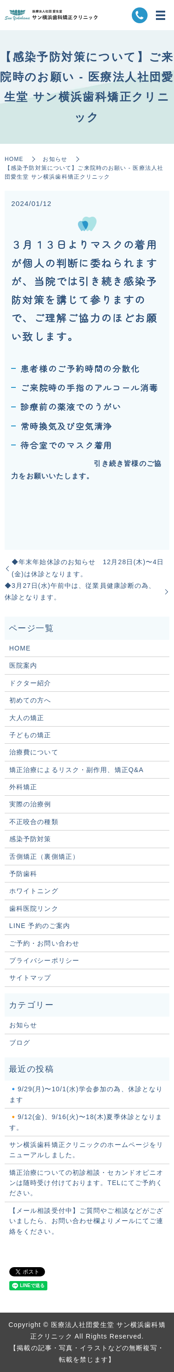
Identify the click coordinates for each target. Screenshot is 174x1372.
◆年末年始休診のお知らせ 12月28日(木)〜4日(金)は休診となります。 (88, 567)
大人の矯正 (27, 717)
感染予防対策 (30, 839)
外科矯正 (23, 787)
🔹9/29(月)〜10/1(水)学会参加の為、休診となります (86, 1094)
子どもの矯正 (30, 735)
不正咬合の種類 (33, 821)
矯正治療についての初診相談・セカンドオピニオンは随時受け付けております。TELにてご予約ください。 (86, 1183)
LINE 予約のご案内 (39, 925)
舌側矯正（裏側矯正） (44, 856)
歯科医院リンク (33, 908)
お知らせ (55, 159)
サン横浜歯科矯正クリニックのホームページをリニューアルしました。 (86, 1150)
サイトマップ (30, 977)
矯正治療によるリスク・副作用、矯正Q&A (76, 769)
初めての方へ (30, 700)
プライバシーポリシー (44, 960)
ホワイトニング (33, 891)
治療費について (33, 752)
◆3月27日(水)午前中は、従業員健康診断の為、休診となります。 (80, 591)
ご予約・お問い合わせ (44, 943)
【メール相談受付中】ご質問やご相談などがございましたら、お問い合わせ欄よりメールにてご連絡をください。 (86, 1221)
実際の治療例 (30, 804)
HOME (14, 159)
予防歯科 (23, 873)
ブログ (19, 1042)
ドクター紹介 (30, 683)
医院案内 (23, 665)
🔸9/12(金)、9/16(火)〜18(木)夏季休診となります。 (86, 1122)
